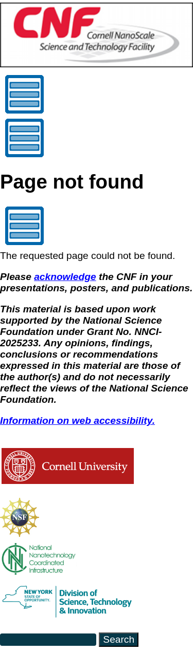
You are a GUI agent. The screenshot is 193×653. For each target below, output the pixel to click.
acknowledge (65, 276)
